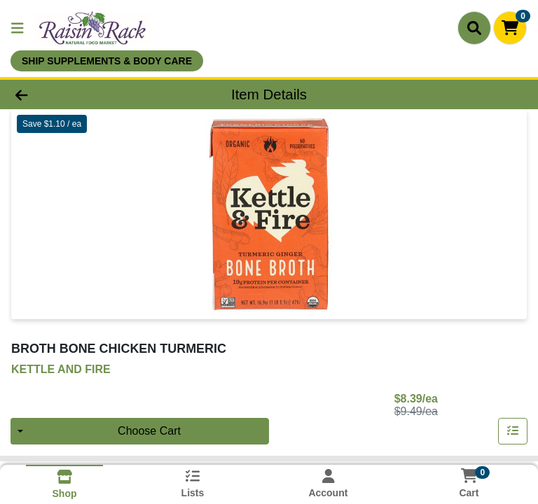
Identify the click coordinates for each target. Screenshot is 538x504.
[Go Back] (75, 94)
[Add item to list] (512, 431)
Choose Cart (149, 431)
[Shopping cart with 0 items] (510, 28)
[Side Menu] (17, 28)
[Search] (474, 28)
